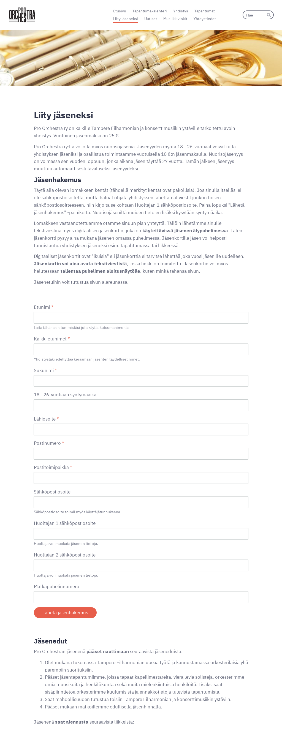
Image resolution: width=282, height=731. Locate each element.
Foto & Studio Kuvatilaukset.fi (76, 643)
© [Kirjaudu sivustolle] (36, 716)
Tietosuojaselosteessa (57, 676)
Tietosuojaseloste (182, 716)
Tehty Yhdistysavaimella (230, 716)
